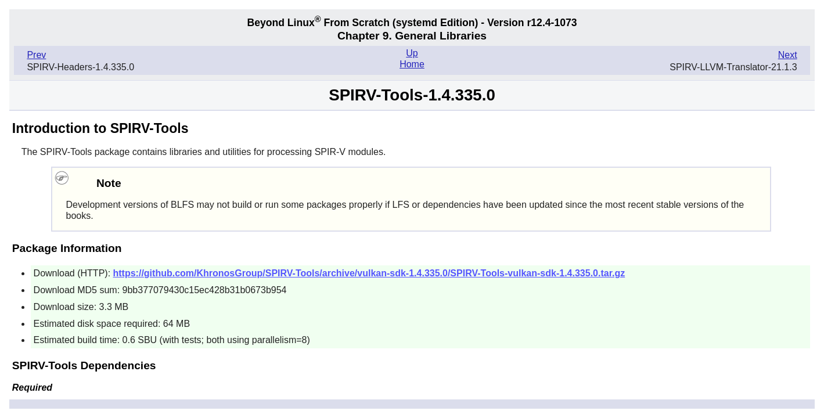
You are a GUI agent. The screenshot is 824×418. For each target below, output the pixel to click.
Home (412, 64)
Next (787, 55)
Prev (36, 55)
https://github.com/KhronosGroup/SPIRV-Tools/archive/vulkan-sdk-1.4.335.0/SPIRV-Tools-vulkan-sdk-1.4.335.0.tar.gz (369, 273)
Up (412, 53)
